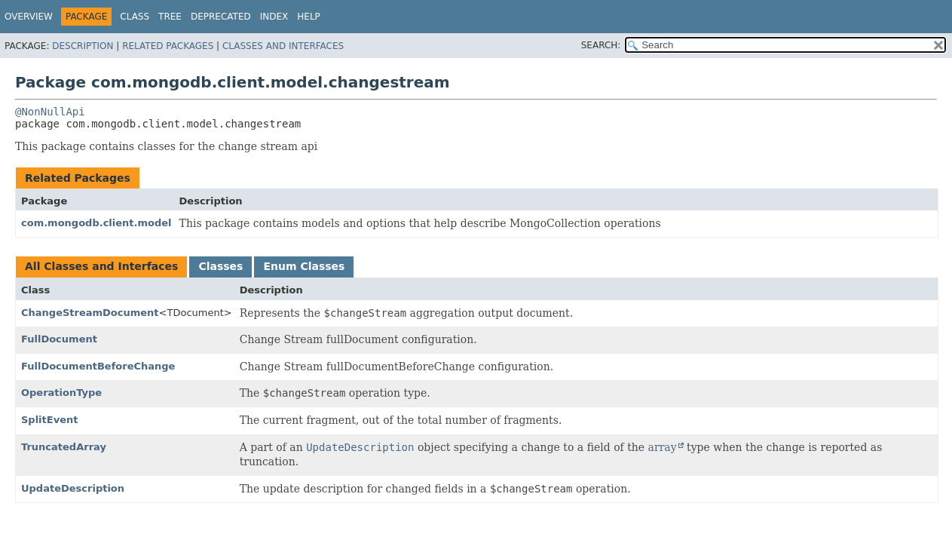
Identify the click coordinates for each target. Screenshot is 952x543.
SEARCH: (601, 45)
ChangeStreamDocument (90, 312)
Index (274, 16)
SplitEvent (49, 419)
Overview (29, 16)
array (662, 447)
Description (82, 46)
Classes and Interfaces (283, 46)
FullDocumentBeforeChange (98, 366)
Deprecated (221, 16)
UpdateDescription (72, 488)
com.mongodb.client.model (96, 223)
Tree (170, 16)
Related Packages (167, 46)
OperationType (61, 392)
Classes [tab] (220, 266)
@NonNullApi (50, 112)
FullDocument (59, 339)
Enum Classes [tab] (303, 266)
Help (308, 16)
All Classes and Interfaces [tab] (101, 266)
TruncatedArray (63, 446)
